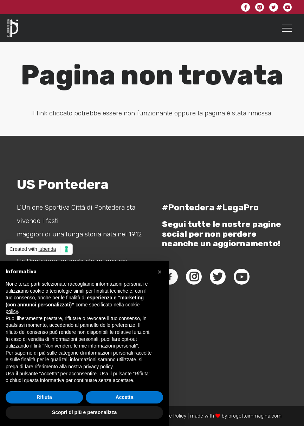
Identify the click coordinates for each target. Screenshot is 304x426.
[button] (159, 272)
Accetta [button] (125, 397)
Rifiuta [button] (44, 397)
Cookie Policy (171, 416)
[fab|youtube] (242, 276)
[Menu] (287, 28)
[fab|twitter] (218, 276)
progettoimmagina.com (255, 416)
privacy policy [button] (97, 366)
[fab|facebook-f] (170, 276)
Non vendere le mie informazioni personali (90, 346)
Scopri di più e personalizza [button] (84, 412)
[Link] (13, 28)
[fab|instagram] (194, 276)
